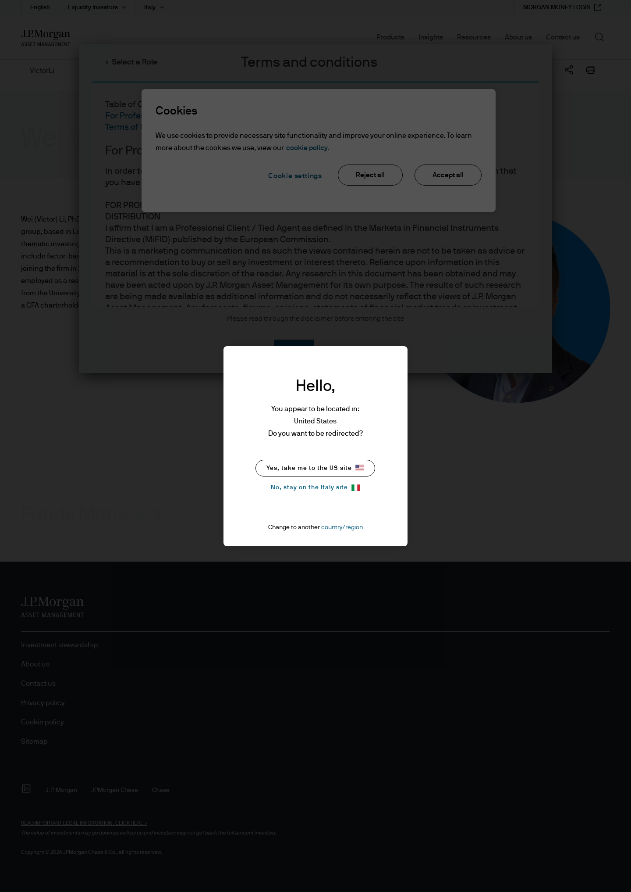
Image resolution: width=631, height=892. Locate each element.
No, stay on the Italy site (315, 487)
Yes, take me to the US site (315, 468)
